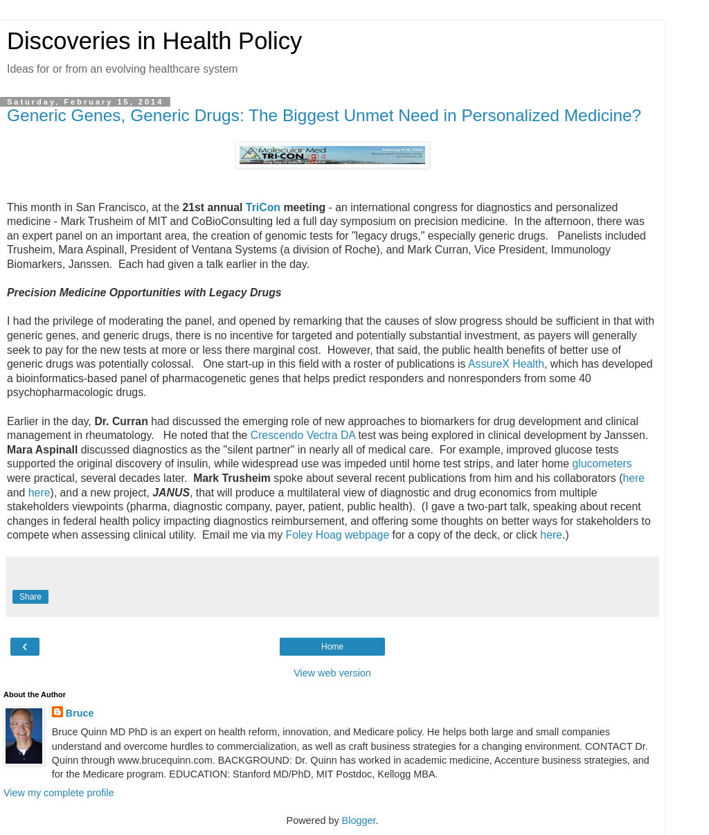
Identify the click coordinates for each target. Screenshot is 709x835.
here (633, 478)
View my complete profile (58, 792)
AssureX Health (506, 364)
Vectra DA (331, 435)
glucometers (601, 463)
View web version (332, 673)
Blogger (359, 820)
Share (30, 597)
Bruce (80, 713)
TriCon (263, 207)
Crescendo (277, 435)
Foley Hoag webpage (338, 535)
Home (332, 647)
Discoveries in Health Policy (154, 41)
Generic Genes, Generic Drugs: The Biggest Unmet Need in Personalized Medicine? (324, 115)
